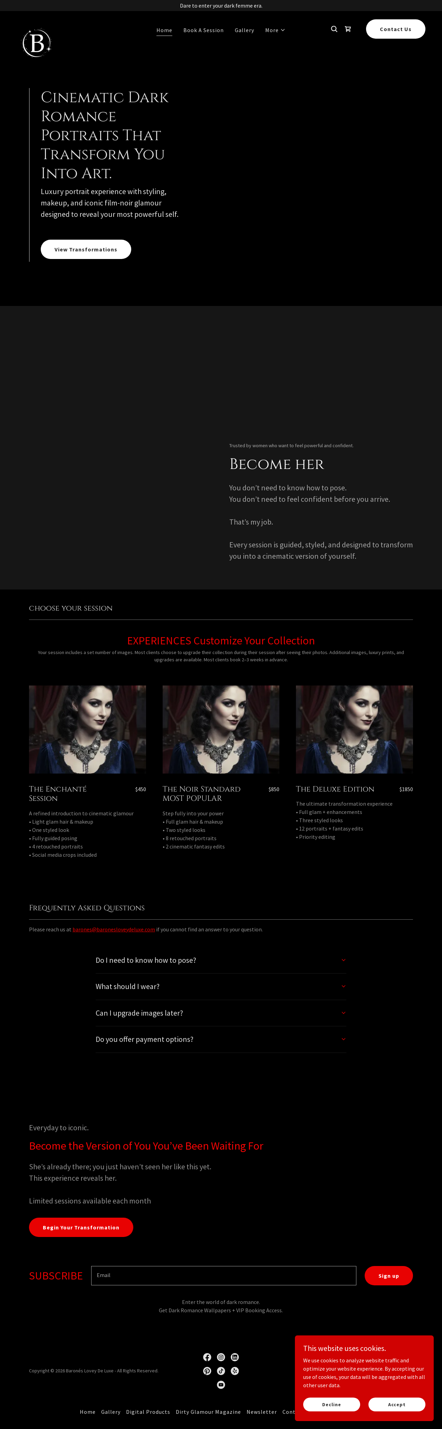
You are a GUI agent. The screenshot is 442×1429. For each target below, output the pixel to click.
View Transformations (86, 249)
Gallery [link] (244, 30)
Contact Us (396, 29)
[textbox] (223, 1275)
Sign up (388, 1275)
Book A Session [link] (203, 30)
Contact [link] (293, 1411)
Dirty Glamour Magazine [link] (208, 1411)
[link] (36, 27)
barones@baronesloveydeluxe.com (114, 929)
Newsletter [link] (262, 1411)
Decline (332, 1404)
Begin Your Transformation (81, 1227)
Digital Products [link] (148, 1411)
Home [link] (164, 30)
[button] (275, 30)
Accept (397, 1404)
